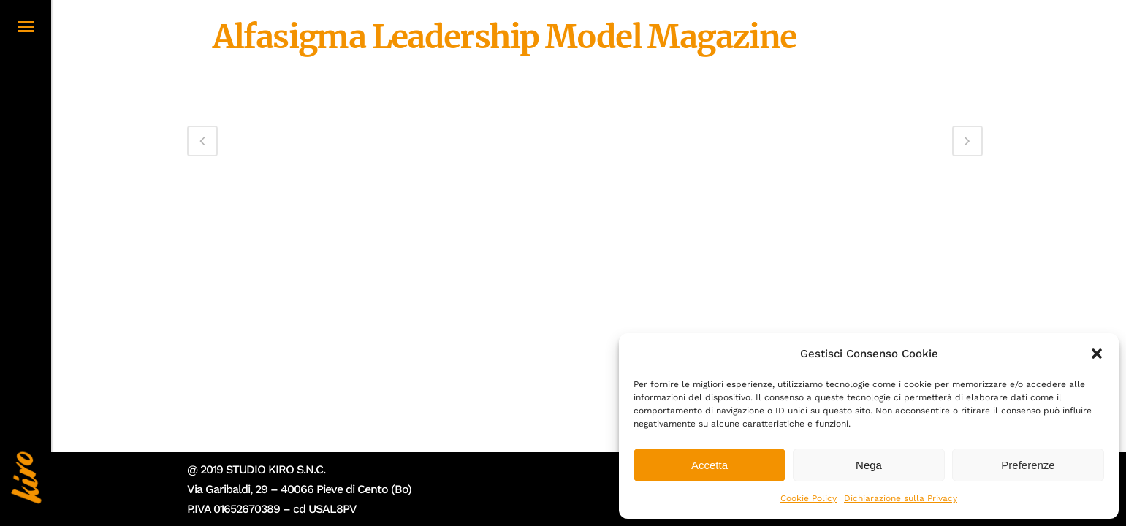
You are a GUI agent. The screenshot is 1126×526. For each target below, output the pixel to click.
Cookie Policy (808, 498)
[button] (1096, 353)
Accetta (709, 465)
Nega (869, 465)
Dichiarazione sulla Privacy (900, 498)
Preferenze (1027, 465)
